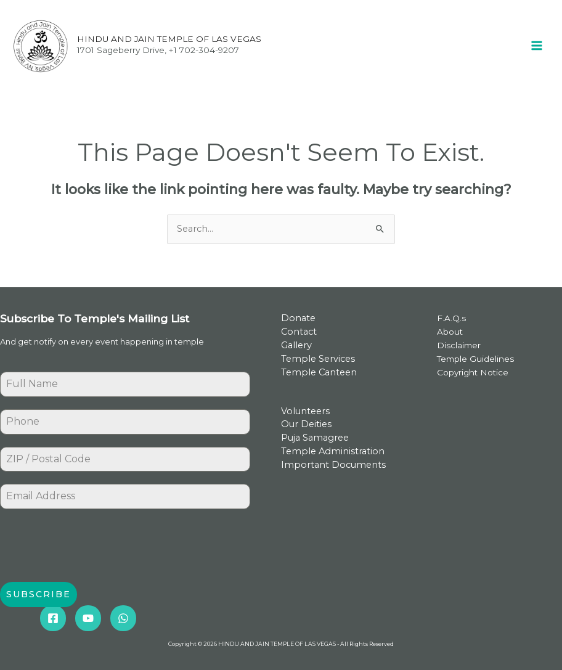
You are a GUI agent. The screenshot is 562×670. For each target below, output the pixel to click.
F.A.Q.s (451, 318)
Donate (298, 318)
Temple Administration (333, 451)
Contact (299, 331)
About (450, 332)
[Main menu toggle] (537, 46)
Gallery (296, 345)
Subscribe (38, 594)
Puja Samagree (315, 437)
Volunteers (305, 411)
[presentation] (93, 545)
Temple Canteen (319, 372)
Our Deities (306, 424)
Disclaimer (459, 345)
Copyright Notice (472, 372)
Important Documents (333, 464)
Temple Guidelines (475, 359)
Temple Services (318, 358)
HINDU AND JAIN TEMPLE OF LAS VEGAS (169, 39)
